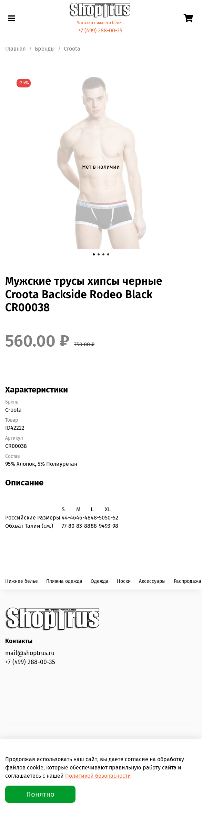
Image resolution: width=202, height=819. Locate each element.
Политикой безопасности (98, 776)
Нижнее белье (21, 581)
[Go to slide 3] (103, 254)
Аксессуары (152, 581)
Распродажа (187, 581)
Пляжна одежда (64, 581)
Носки (124, 581)
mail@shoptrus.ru (29, 653)
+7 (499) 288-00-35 (100, 30)
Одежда (100, 581)
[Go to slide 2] (99, 254)
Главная (15, 48)
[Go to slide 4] (108, 254)
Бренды (45, 48)
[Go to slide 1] (94, 254)
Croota (72, 48)
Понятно (40, 794)
